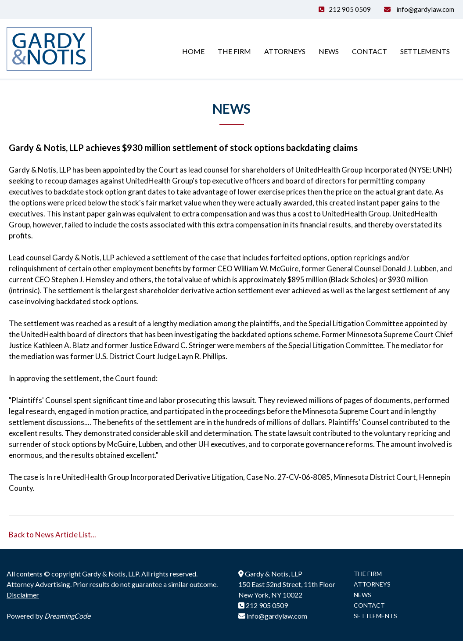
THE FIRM (368, 573)
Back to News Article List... (52, 534)
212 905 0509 (350, 9)
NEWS (362, 594)
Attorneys (284, 51)
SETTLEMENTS (375, 615)
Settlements (425, 51)
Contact (369, 51)
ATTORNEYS (372, 584)
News (329, 51)
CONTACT (369, 605)
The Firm (234, 51)
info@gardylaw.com (424, 9)
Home (193, 51)
